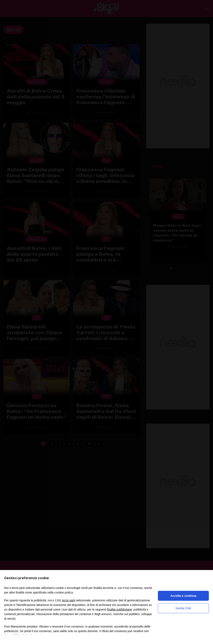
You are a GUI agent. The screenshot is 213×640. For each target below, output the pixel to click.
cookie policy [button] (63, 592)
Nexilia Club (183, 608)
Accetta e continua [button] (183, 595)
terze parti (68, 600)
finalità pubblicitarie (119, 609)
